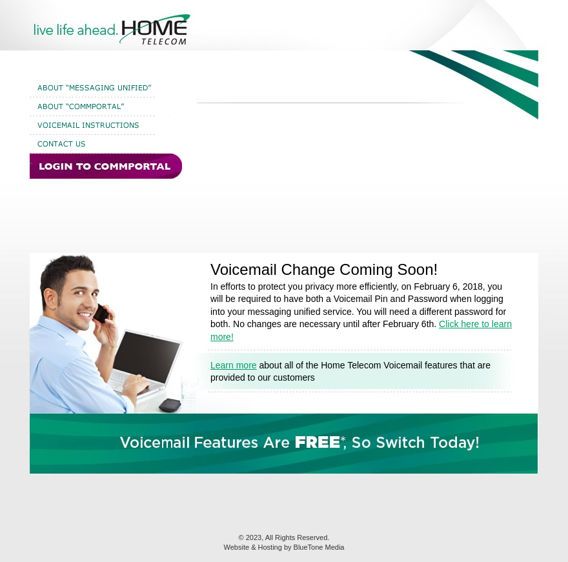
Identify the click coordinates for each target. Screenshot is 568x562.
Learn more (233, 365)
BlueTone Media (319, 547)
